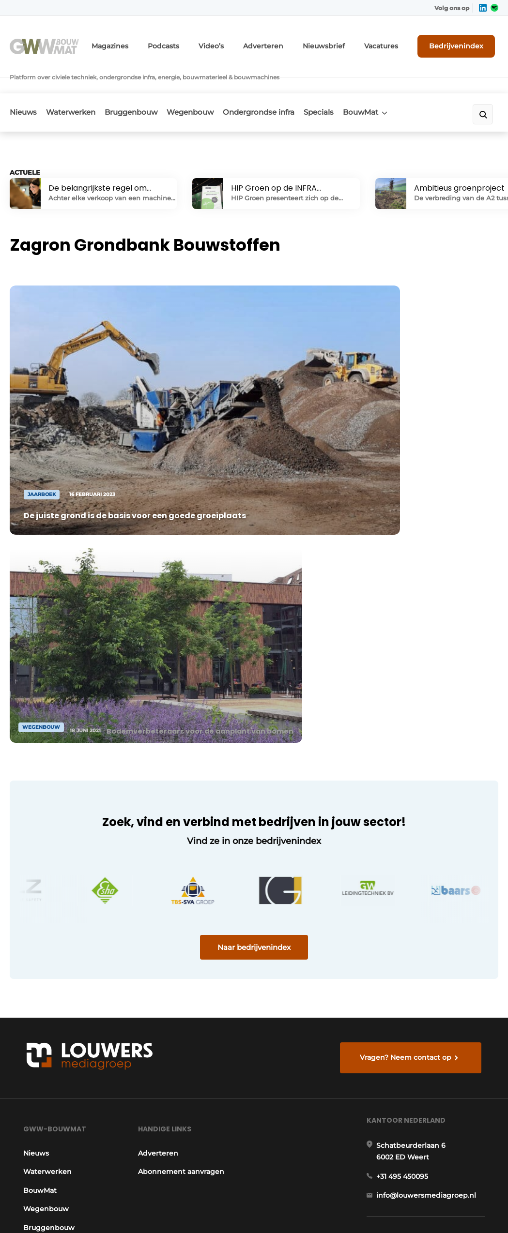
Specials (350, 85)
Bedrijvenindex (462, 42)
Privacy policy (467, 1208)
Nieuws (23, 85)
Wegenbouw (208, 85)
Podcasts (197, 42)
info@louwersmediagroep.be (430, 1098)
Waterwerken (77, 85)
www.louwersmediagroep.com (433, 1148)
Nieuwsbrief (340, 42)
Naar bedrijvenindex (254, 679)
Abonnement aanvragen (180, 921)
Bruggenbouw (143, 85)
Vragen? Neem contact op (408, 795)
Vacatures (392, 42)
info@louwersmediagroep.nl (429, 953)
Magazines (149, 42)
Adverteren (287, 42)
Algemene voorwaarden (400, 1208)
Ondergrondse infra (284, 85)
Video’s (241, 42)
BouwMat (398, 85)
